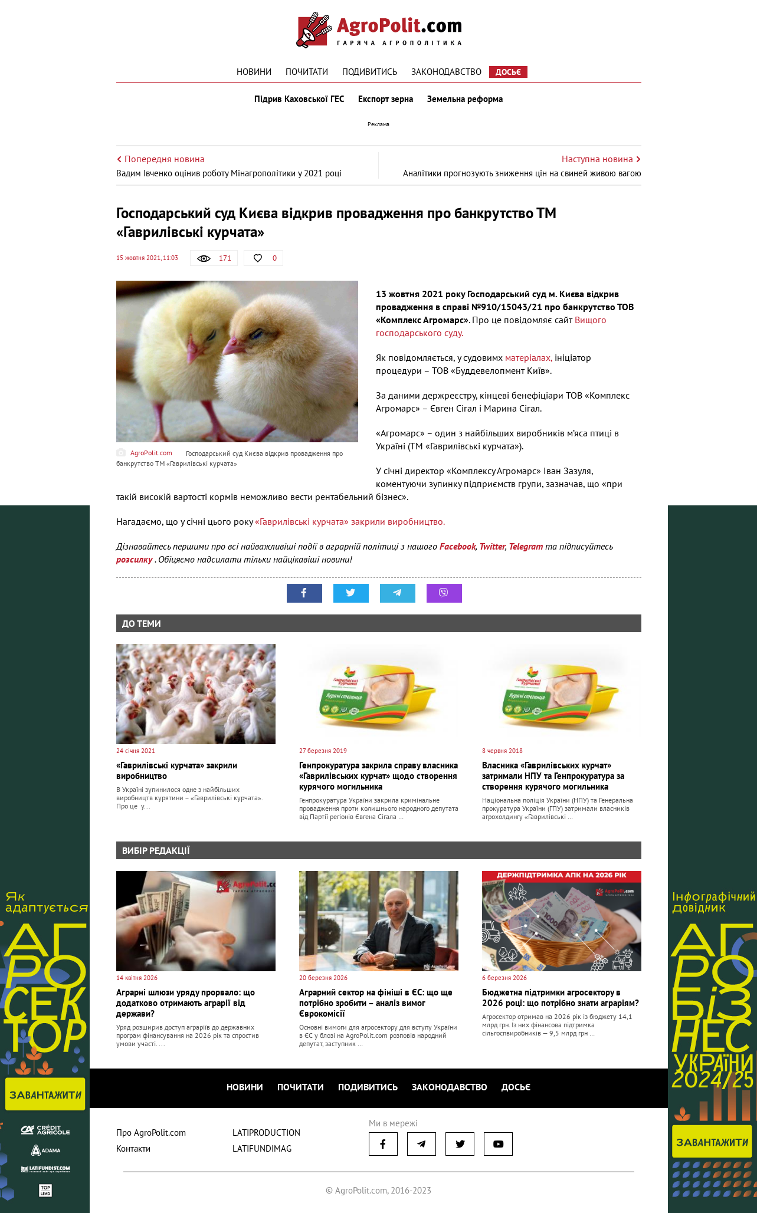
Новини (254, 71)
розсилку (135, 559)
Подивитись (369, 71)
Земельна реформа (465, 99)
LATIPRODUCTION (266, 1132)
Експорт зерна (385, 99)
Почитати (307, 71)
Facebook (458, 546)
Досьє (508, 72)
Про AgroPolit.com (151, 1132)
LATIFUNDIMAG (261, 1148)
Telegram (526, 546)
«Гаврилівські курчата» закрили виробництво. (350, 521)
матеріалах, (528, 357)
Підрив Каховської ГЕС (299, 99)
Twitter (492, 546)
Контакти (133, 1148)
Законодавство (446, 71)
